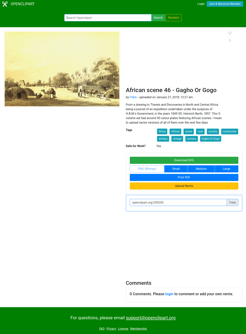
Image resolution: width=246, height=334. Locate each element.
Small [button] (176, 169)
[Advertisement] (174, 58)
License (123, 328)
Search (158, 17)
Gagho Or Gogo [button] (211, 138)
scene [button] (188, 131)
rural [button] (200, 131)
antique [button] (163, 138)
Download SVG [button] (184, 160)
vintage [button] (177, 138)
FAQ (102, 328)
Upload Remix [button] (184, 186)
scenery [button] (191, 138)
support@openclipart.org (151, 317)
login (169, 294)
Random (173, 17)
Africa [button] (162, 131)
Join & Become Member (225, 4)
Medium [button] (201, 169)
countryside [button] (229, 131)
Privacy (111, 328)
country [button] (213, 131)
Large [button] (226, 169)
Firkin (133, 97)
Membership (138, 328)
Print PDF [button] (184, 177)
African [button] (175, 131)
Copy (232, 202)
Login (201, 4)
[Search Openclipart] (107, 17)
